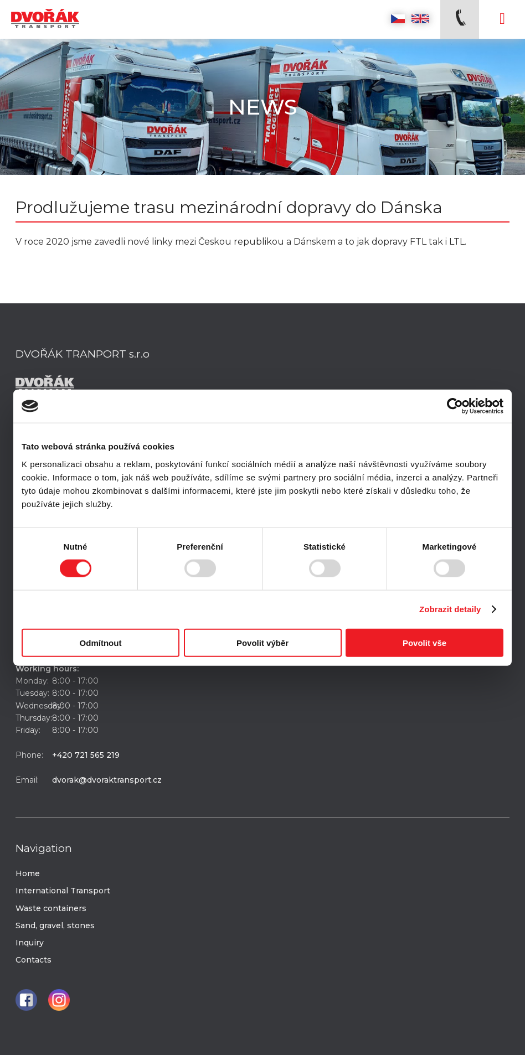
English (420, 18)
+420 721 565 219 (86, 755)
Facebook (26, 1000)
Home (28, 873)
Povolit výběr (262, 642)
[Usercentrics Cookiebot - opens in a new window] (454, 406)
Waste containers (51, 908)
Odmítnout (101, 642)
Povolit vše (424, 642)
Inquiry (30, 943)
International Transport (63, 891)
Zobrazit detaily (450, 609)
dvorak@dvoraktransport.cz (107, 780)
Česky (398, 18)
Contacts (34, 960)
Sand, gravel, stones (55, 925)
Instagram (59, 1000)
